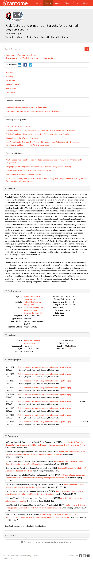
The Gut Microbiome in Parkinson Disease (23, 174)
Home (39, 3)
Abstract (10, 72)
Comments (10, 92)
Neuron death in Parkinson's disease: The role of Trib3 (28, 170)
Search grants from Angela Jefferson (20, 55)
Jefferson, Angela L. (14, 33)
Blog (67, 3)
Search (48, 3)
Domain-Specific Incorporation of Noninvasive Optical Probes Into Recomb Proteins (41, 130)
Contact (76, 3)
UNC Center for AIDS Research (19, 126)
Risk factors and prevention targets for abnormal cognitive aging (44, 367)
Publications (11, 88)
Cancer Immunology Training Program (22, 138)
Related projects (13, 84)
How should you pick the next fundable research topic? (34, 111)
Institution (10, 80)
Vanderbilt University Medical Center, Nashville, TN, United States (36, 37)
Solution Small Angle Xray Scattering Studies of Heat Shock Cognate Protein (37, 134)
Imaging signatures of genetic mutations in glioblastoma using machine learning (38, 166)
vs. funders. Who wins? (27, 107)
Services (57, 3)
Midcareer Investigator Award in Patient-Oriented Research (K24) (34, 310)
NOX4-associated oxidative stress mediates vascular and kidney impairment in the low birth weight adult (44, 161)
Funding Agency (14, 291)
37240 (68, 348)
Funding (9, 76)
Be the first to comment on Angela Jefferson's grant (46, 542)
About (85, 3)
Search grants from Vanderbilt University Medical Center (29, 58)
